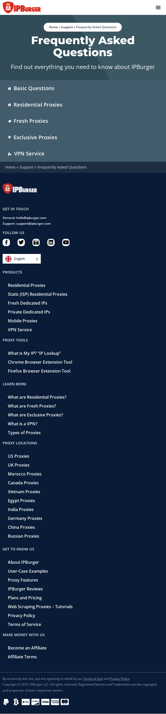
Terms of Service (24, 624)
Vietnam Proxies (24, 492)
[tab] (83, 88)
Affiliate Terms (22, 657)
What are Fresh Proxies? (32, 406)
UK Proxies (19, 465)
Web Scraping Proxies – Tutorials (40, 606)
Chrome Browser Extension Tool (40, 362)
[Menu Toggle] (158, 7)
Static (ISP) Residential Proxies (37, 294)
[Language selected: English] (22, 259)
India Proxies (21, 509)
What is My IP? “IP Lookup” (34, 353)
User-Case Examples (28, 571)
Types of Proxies (24, 433)
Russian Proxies (23, 536)
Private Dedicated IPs (29, 312)
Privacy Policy (21, 615)
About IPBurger (23, 562)
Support (67, 27)
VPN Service (20, 330)
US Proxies (18, 456)
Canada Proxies (23, 483)
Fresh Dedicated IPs (27, 303)
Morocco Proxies (25, 474)
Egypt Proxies (21, 500)
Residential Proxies (26, 285)
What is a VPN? (22, 424)
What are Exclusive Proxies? (35, 415)
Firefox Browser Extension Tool (39, 371)
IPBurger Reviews (25, 589)
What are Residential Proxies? (37, 397)
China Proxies (21, 527)
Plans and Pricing (25, 598)
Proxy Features (23, 580)
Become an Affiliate (27, 648)
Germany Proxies (25, 518)
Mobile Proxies (22, 321)
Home (53, 27)
